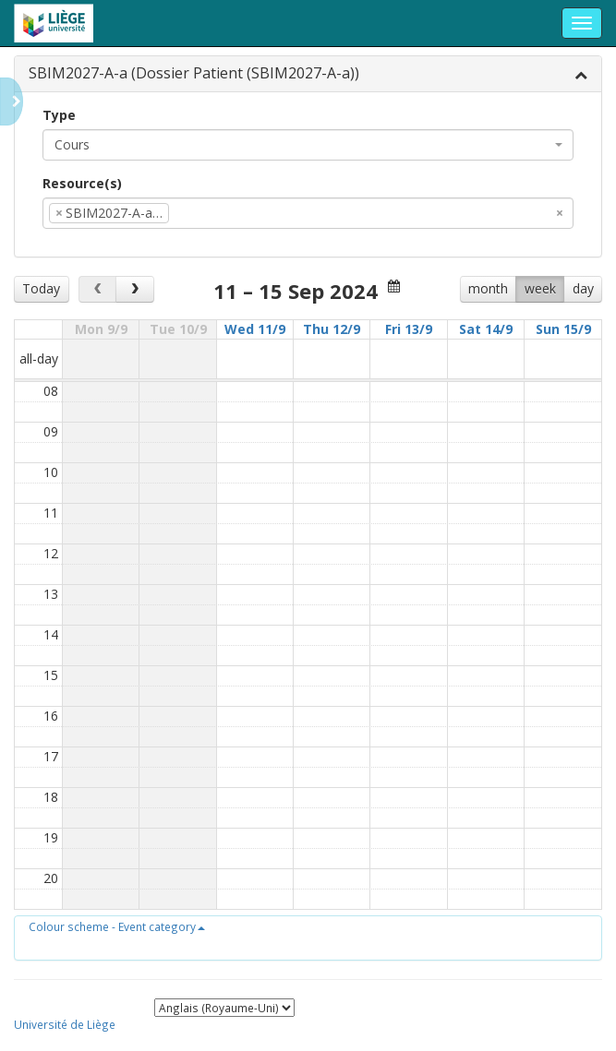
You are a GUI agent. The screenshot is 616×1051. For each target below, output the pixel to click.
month (488, 288)
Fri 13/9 (408, 329)
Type (59, 115)
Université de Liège (64, 1024)
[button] (117, 926)
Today (41, 288)
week (540, 288)
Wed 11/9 (254, 329)
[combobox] (308, 145)
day (583, 288)
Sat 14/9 (486, 329)
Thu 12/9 (331, 329)
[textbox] (201, 213)
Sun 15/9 (563, 329)
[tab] (308, 74)
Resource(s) (82, 183)
